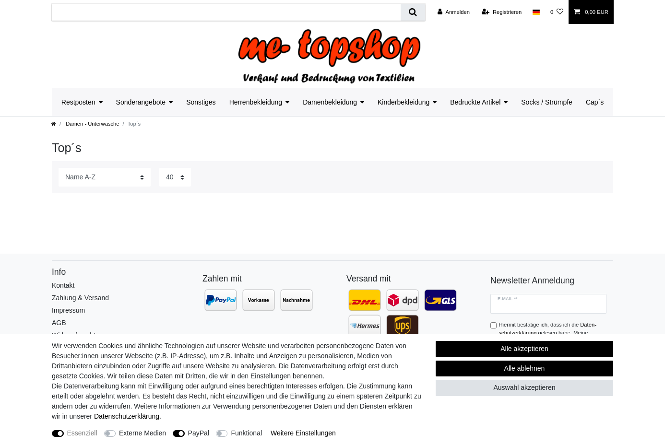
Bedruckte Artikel (475, 102)
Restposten (78, 102)
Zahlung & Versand (80, 298)
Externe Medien (142, 433)
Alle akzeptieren (524, 348)
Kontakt (63, 285)
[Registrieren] (501, 12)
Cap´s (595, 102)
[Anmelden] (453, 12)
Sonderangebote (141, 102)
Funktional (246, 433)
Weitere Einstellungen (303, 433)
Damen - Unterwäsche (91, 124)
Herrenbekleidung (256, 102)
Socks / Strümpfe (546, 102)
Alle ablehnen (524, 368)
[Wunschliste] (557, 12)
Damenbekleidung (330, 102)
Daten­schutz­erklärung (126, 416)
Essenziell (82, 433)
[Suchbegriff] (226, 12)
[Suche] (413, 12)
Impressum (68, 310)
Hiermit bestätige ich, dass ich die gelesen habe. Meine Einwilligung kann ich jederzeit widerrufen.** (551, 333)
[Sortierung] (105, 177)
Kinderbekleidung (403, 102)
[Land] (536, 12)
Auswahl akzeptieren (524, 387)
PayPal (198, 433)
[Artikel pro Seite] (175, 177)
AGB (59, 323)
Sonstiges (200, 102)
